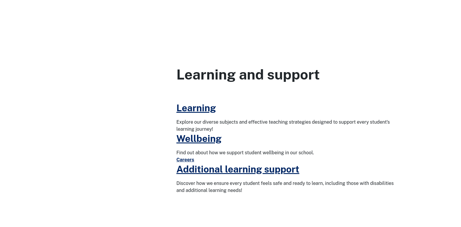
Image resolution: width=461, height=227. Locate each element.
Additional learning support (237, 169)
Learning (196, 107)
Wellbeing (199, 138)
